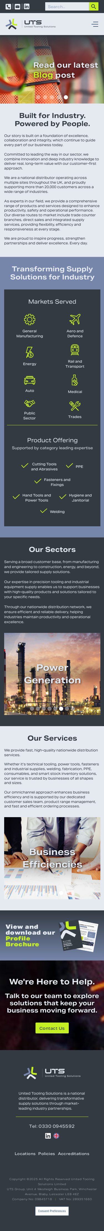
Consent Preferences (52, 1211)
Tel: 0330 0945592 (52, 1126)
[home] (30, 24)
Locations (25, 1153)
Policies (46, 1153)
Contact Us (52, 1028)
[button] (93, 24)
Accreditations (73, 1153)
